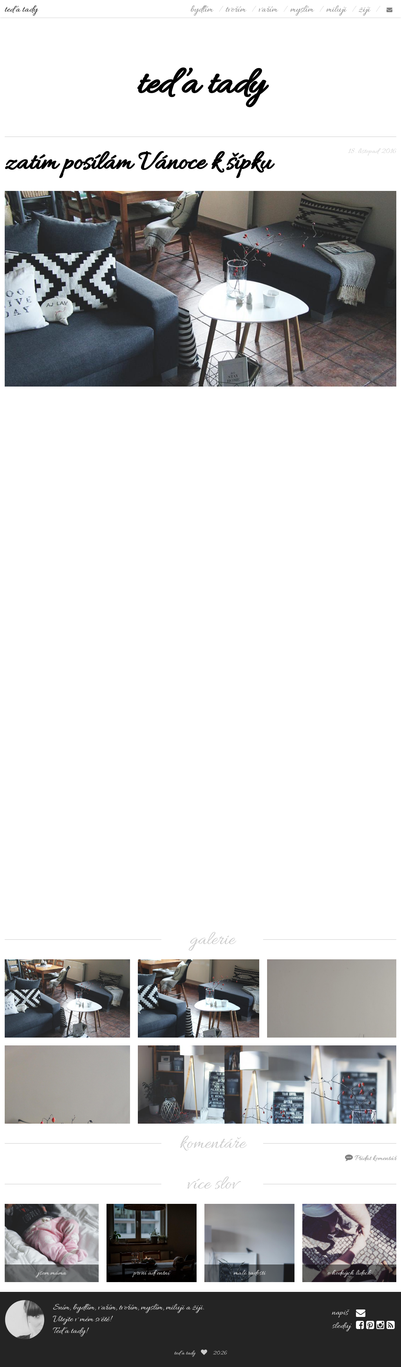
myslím (302, 10)
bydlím (201, 10)
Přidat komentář (370, 1158)
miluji (336, 10)
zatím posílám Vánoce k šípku (138, 164)
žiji (364, 10)
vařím (268, 10)
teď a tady (21, 10)
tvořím (236, 10)
